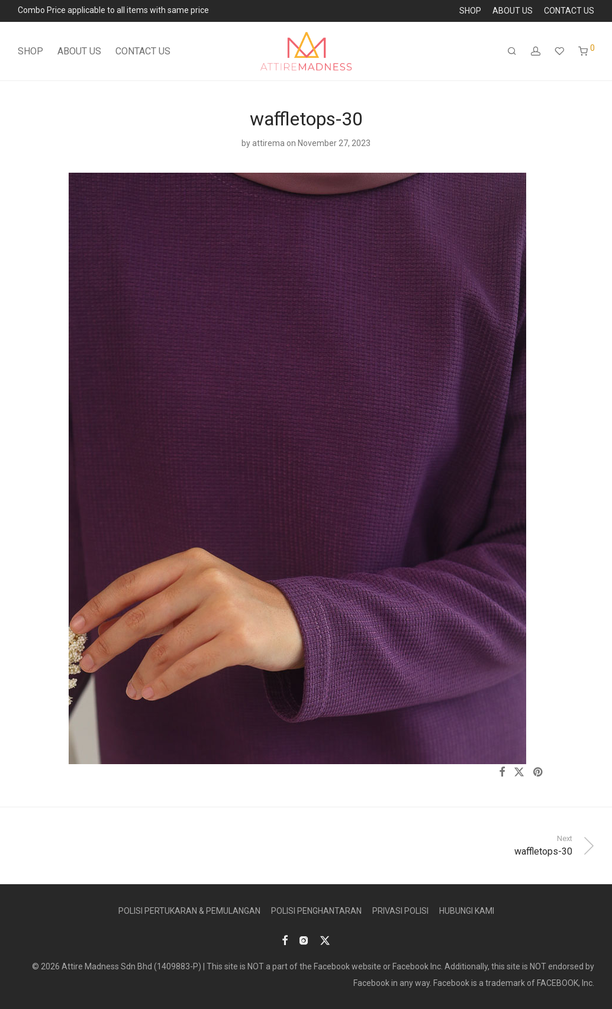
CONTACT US (569, 11)
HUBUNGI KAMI (466, 911)
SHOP (470, 11)
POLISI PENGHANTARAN (316, 911)
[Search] (512, 51)
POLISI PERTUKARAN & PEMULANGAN (189, 911)
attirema (268, 143)
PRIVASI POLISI (400, 911)
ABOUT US (512, 11)
